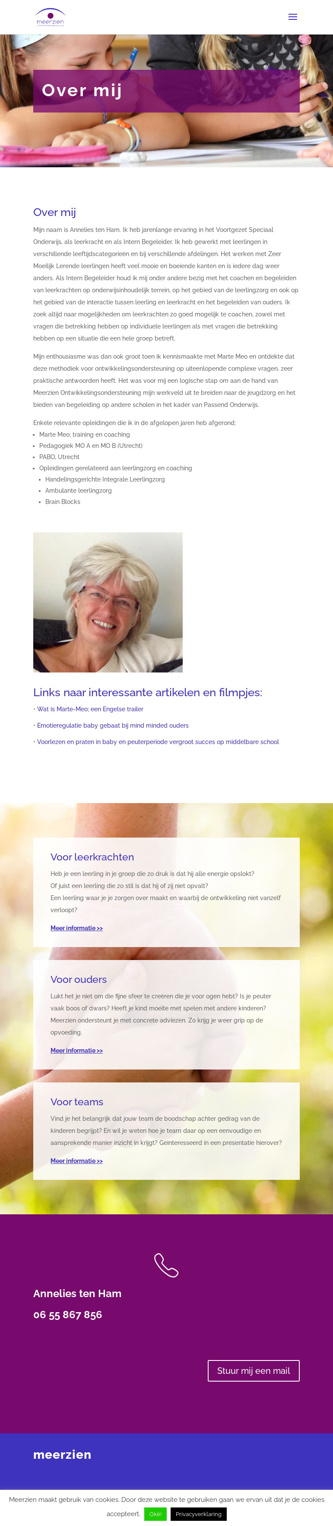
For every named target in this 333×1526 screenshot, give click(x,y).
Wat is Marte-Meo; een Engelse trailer (90, 709)
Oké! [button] (155, 1514)
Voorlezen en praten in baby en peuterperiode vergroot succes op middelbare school (158, 741)
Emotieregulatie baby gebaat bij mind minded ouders (113, 725)
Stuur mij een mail (253, 1371)
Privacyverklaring (199, 1514)
